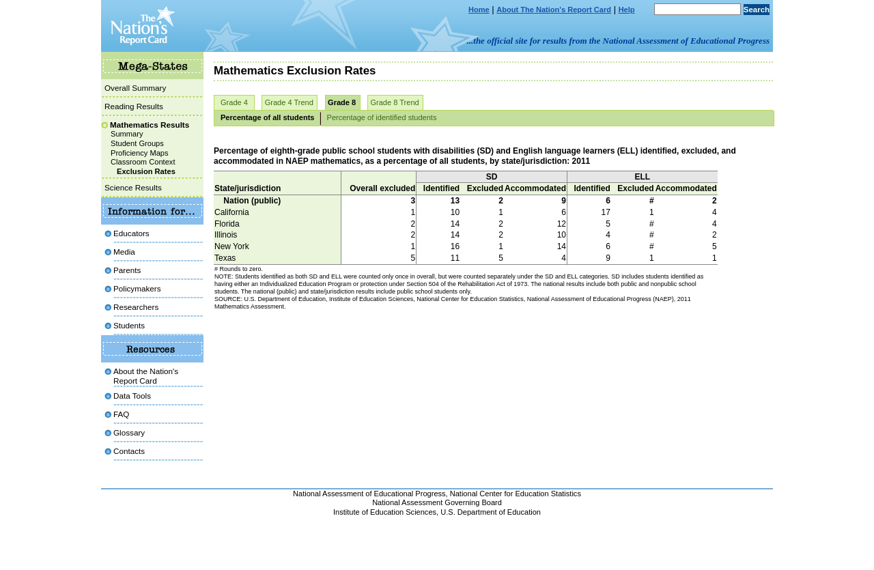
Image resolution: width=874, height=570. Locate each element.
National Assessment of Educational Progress (369, 493)
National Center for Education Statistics (515, 493)
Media (124, 251)
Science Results (133, 187)
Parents (127, 270)
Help (627, 9)
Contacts (129, 450)
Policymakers (137, 288)
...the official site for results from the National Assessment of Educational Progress (618, 40)
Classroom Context (143, 162)
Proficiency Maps (140, 153)
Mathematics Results (149, 124)
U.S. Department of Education (490, 512)
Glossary (129, 432)
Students (129, 325)
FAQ (121, 414)
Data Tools (132, 395)
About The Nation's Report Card (553, 9)
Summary (127, 134)
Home (479, 9)
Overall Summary (135, 87)
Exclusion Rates (146, 171)
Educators (131, 233)
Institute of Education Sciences (384, 512)
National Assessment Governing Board (437, 502)
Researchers (135, 306)
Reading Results (133, 106)
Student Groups (137, 143)
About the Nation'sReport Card (145, 376)
